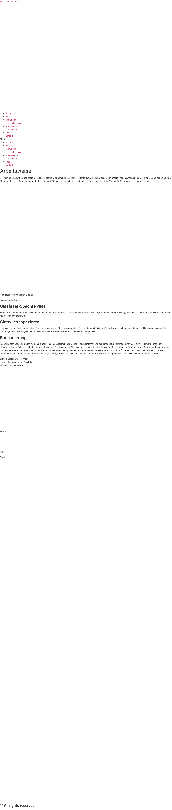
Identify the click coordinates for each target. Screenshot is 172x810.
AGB (86, 690)
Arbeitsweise (11, 126)
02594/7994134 (16, 452)
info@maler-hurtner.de (17, 457)
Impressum (86, 576)
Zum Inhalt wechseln (10, 1)
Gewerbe (15, 129)
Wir (7, 116)
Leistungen (10, 120)
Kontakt (9, 136)
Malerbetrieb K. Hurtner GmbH (14, 436)
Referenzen (16, 123)
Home (8, 113)
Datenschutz (86, 462)
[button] (86, 139)
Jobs (7, 132)
